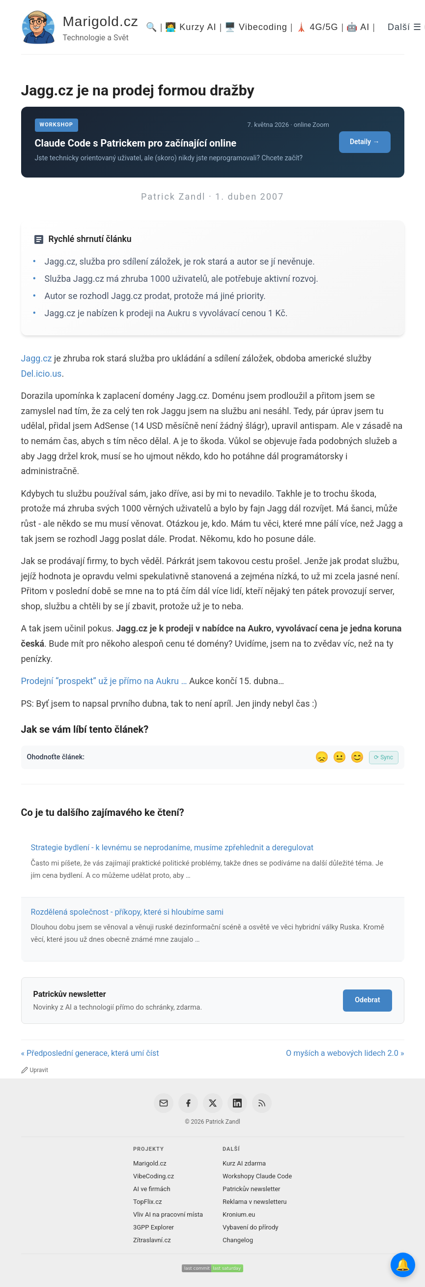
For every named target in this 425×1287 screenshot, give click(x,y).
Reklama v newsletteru (255, 1201)
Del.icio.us (41, 373)
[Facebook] (188, 1103)
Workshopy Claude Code (257, 1176)
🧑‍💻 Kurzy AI (190, 27)
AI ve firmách (151, 1189)
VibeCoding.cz (153, 1176)
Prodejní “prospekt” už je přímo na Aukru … (104, 681)
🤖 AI (357, 27)
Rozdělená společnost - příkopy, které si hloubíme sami (127, 912)
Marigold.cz (101, 21)
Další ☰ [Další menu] (405, 27)
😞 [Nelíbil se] (322, 757)
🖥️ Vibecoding (256, 27)
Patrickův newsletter (252, 1189)
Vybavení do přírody (250, 1227)
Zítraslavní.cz (152, 1240)
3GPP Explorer (153, 1227)
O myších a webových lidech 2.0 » (345, 1053)
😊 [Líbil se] (357, 757)
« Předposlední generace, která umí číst (90, 1053)
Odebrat (367, 1000)
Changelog (238, 1240)
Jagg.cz (36, 358)
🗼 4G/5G (317, 27)
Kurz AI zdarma (244, 1163)
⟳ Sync (383, 757)
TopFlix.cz (147, 1201)
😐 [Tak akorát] (339, 757)
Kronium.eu (239, 1214)
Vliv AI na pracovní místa (168, 1214)
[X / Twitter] (213, 1103)
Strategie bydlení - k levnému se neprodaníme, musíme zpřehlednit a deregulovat (172, 847)
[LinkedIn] (237, 1103)
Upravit (34, 1070)
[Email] (163, 1103)
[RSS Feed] (262, 1103)
